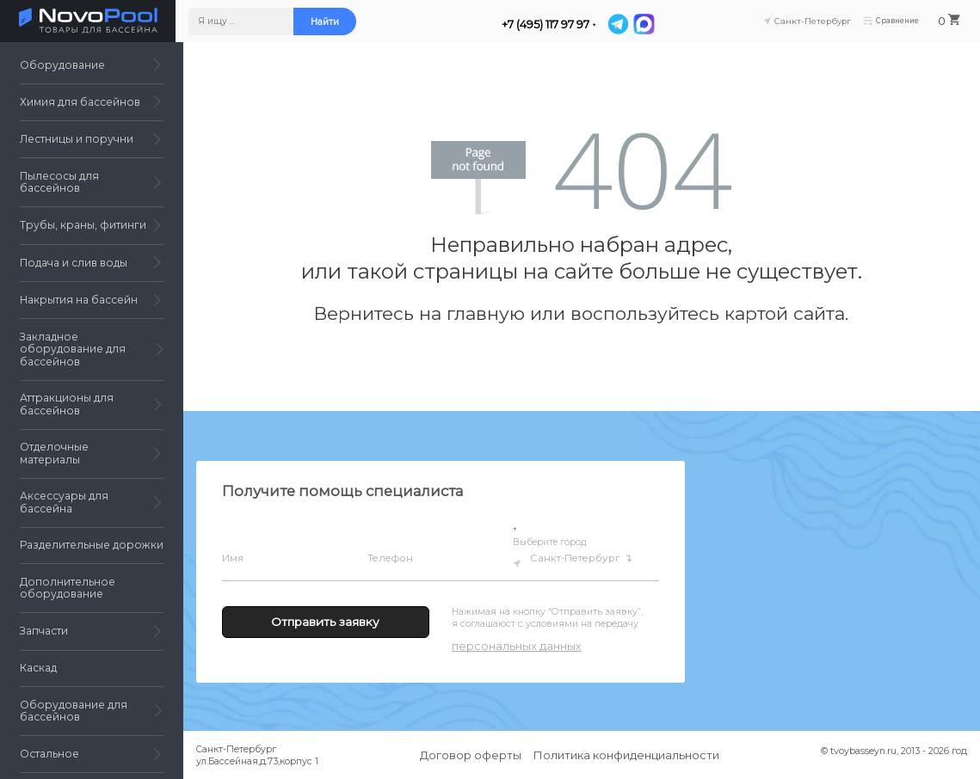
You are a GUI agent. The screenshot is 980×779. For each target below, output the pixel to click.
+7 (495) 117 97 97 (552, 24)
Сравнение (897, 22)
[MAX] (649, 24)
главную (486, 313)
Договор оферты (470, 755)
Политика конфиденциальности (626, 755)
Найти (331, 22)
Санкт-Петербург (578, 558)
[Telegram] (625, 24)
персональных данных (517, 646)
